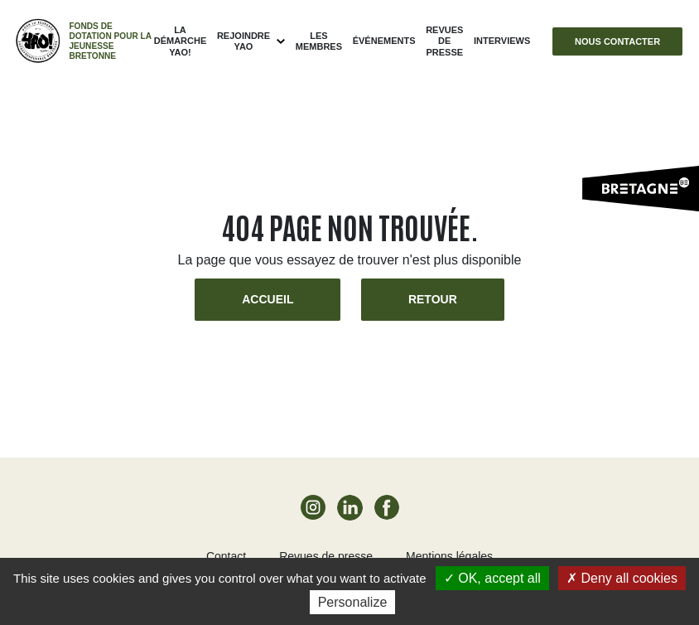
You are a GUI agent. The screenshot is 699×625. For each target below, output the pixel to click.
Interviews (502, 41)
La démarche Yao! (180, 40)
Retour (432, 299)
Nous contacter (617, 41)
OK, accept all (492, 578)
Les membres (319, 41)
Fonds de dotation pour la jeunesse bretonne (110, 41)
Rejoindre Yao (243, 41)
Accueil (267, 299)
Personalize (353, 602)
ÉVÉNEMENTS (384, 41)
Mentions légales (449, 556)
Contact (226, 556)
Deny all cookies (621, 578)
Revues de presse (444, 40)
